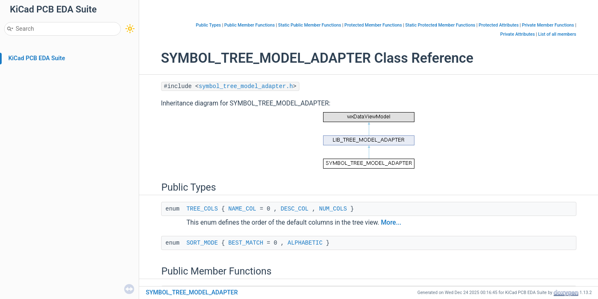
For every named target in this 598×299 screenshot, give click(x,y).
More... (391, 222)
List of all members (557, 34)
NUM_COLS (333, 209)
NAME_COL (242, 209)
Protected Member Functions (373, 25)
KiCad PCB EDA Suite (36, 58)
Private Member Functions (548, 25)
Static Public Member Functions (309, 25)
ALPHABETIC (305, 243)
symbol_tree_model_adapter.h (246, 86)
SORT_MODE (202, 243)
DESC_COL (295, 209)
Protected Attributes (498, 25)
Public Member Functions (249, 25)
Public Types (208, 25)
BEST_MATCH (245, 243)
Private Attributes (517, 34)
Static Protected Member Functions (440, 25)
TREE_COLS (202, 209)
